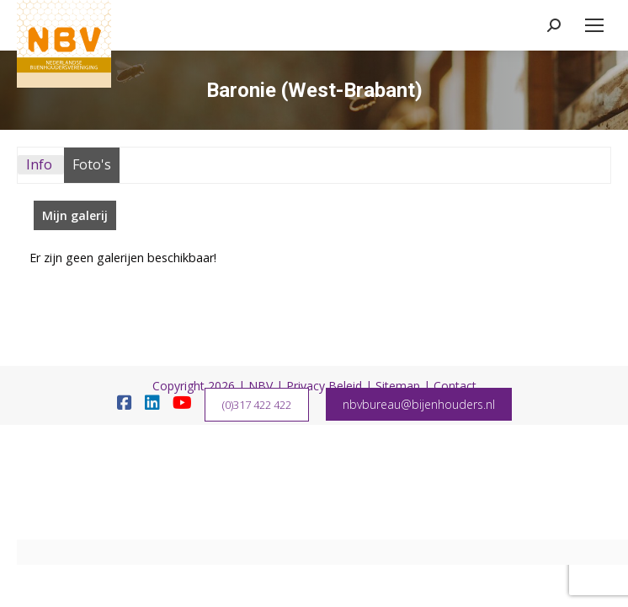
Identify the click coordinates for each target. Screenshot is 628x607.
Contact (455, 386)
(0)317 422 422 (256, 404)
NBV (260, 386)
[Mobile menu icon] (594, 25)
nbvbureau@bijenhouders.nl (419, 404)
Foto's (91, 164)
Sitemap (397, 386)
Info (39, 164)
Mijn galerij (75, 215)
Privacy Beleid (324, 386)
